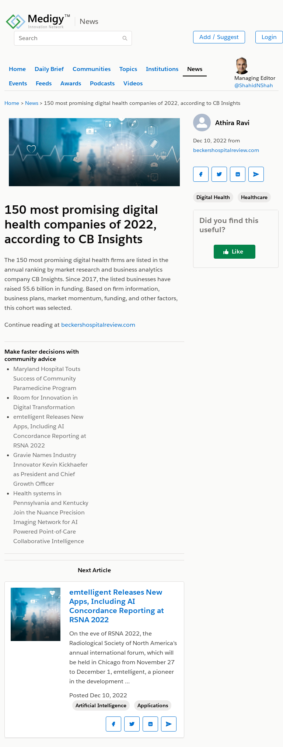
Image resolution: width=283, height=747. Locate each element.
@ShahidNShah (253, 85)
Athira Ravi (232, 122)
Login (269, 37)
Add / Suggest (219, 37)
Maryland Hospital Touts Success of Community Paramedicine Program (46, 378)
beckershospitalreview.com (226, 150)
